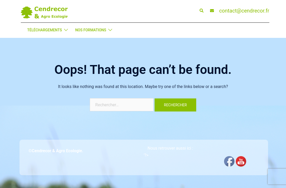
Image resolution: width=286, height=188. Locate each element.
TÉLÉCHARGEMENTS (44, 30)
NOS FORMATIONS (90, 30)
